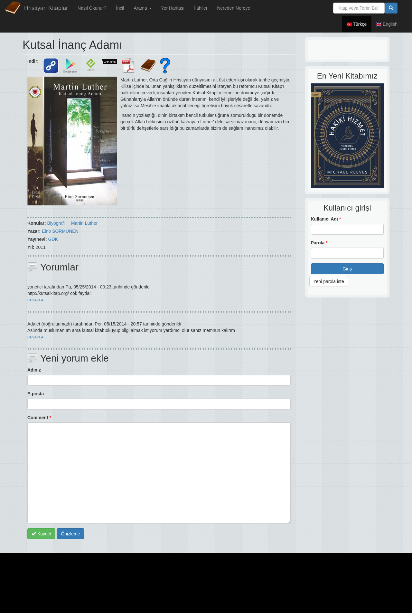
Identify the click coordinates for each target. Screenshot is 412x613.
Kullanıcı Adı (326, 219)
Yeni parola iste (329, 281)
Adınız (34, 370)
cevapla (35, 300)
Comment (39, 417)
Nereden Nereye (233, 8)
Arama (142, 8)
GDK (53, 239)
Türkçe (357, 24)
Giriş (347, 268)
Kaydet (41, 533)
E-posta (35, 393)
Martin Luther (84, 223)
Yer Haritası (173, 8)
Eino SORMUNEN (60, 231)
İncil (120, 8)
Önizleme (70, 533)
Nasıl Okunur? (92, 8)
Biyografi (55, 223)
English (387, 24)
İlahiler (200, 8)
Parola (319, 242)
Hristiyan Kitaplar (46, 8)
